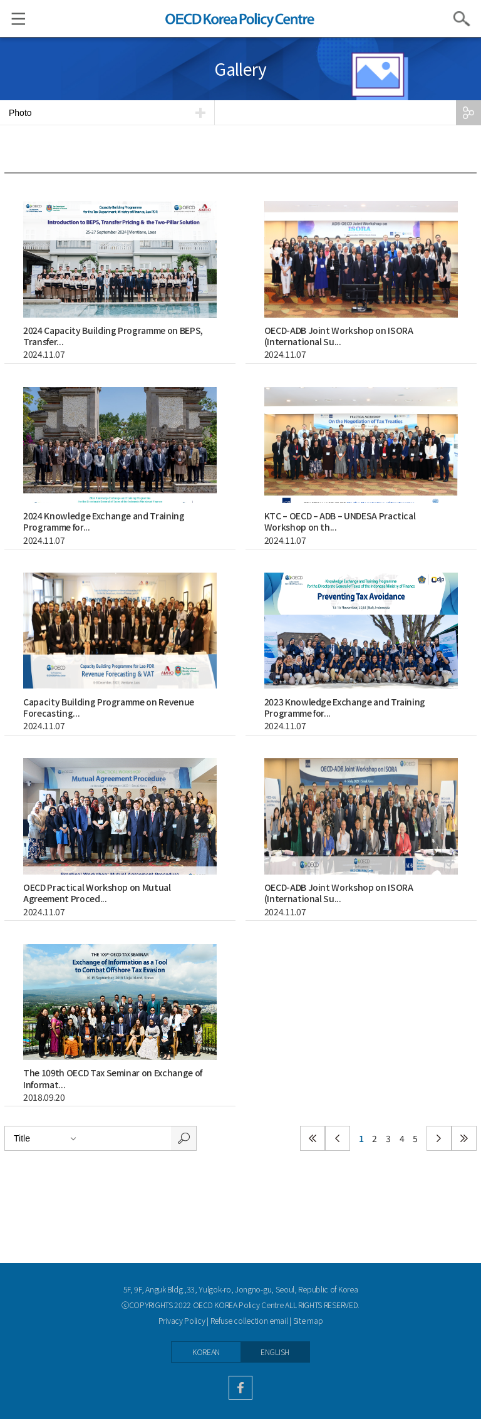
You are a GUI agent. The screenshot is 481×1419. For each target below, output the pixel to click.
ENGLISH (275, 1352)
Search (462, 18)
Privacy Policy (181, 1320)
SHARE (468, 112)
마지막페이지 (464, 1138)
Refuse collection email (249, 1320)
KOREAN (206, 1352)
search (183, 1138)
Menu (12, 18)
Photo (20, 113)
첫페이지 (312, 1138)
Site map (308, 1320)
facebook (240, 1388)
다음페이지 (439, 1138)
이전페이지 (337, 1138)
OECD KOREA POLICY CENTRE (240, 18)
